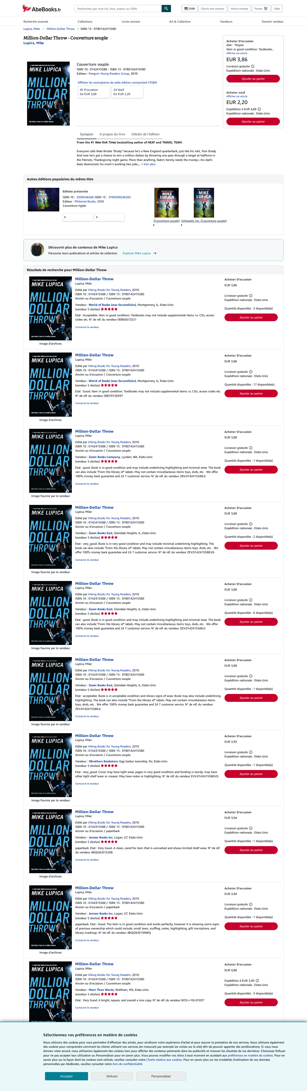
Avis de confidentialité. (128, 1064)
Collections (85, 21)
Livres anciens (131, 21)
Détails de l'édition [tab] (145, 134)
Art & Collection (180, 21)
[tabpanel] (148, 153)
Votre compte (239, 8)
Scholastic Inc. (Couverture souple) (204, 221)
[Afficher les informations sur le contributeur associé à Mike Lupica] (33, 43)
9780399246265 (120, 197)
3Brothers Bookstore (103, 761)
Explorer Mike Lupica (140, 253)
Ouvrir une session (212, 8)
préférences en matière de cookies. (251, 1055)
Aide (277, 8)
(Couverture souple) (167, 221)
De (94, 92)
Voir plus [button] (149, 164)
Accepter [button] (66, 1076)
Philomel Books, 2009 (89, 201)
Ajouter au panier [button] (253, 78)
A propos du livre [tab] (112, 134)
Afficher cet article (236, 53)
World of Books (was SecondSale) (112, 304)
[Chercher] (166, 8)
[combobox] (118, 8)
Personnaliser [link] (161, 1076)
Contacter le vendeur (87, 327)
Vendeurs (226, 21)
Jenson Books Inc (101, 837)
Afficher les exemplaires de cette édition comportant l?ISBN (117, 82)
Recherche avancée (35, 21)
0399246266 (86, 197)
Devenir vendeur (273, 21)
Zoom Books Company (104, 457)
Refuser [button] (112, 1076)
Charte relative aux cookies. (164, 1059)
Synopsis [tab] (86, 134)
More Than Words (101, 989)
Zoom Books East (101, 533)
